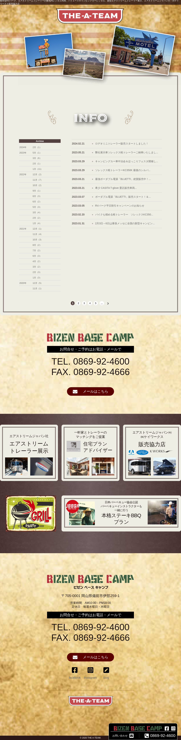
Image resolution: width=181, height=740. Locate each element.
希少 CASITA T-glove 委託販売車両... (116, 187)
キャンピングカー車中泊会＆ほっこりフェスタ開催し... (126, 161)
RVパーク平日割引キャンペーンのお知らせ (119, 205)
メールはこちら (90, 391)
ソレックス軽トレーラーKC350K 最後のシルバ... (123, 170)
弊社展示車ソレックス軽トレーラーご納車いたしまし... (126, 152)
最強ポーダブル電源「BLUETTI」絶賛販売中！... (123, 179)
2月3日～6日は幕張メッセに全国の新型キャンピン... (125, 223)
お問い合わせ (123, 735)
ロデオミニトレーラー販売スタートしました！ (121, 143)
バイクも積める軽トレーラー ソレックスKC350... (124, 214)
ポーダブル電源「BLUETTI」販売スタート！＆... (123, 196)
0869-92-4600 (159, 735)
